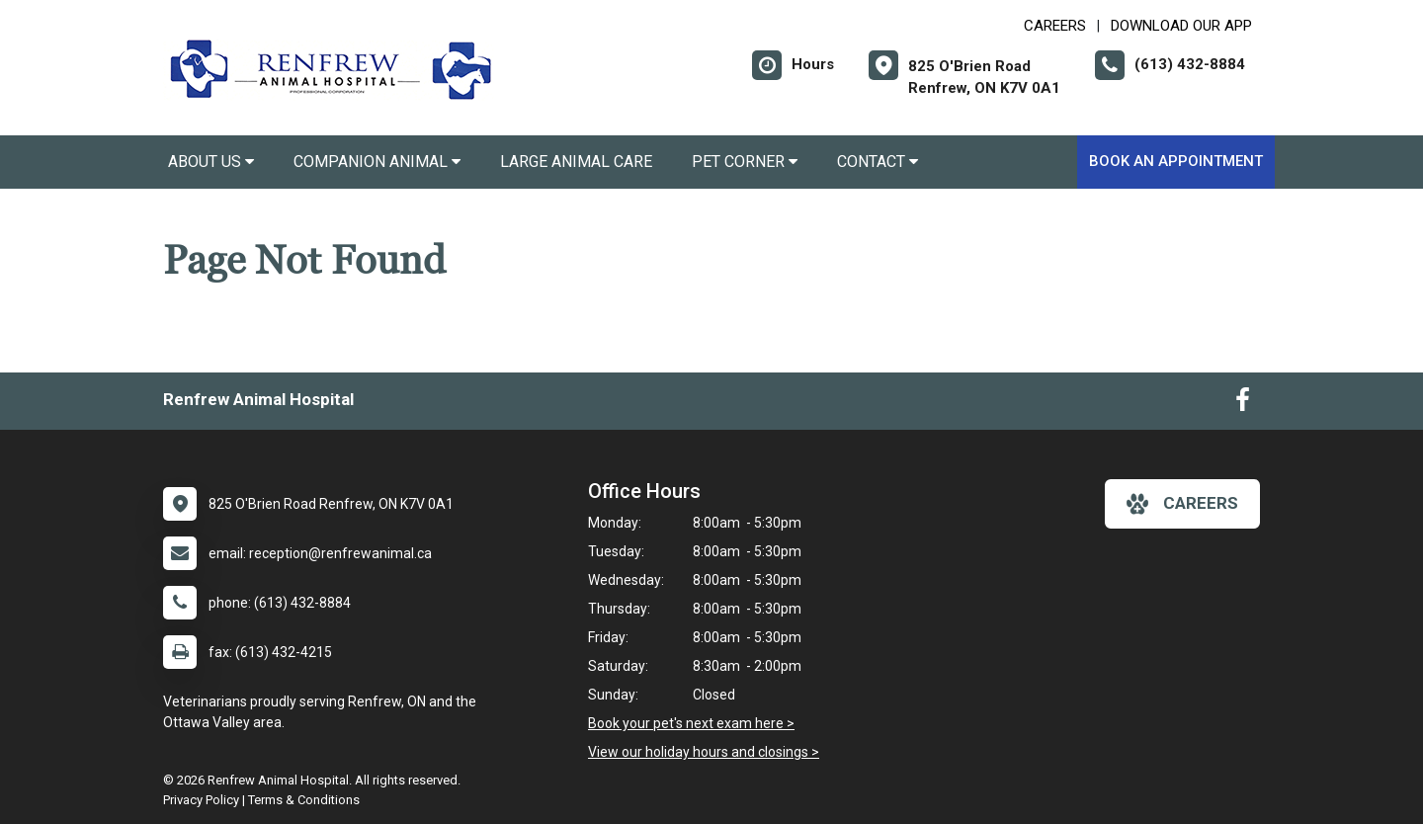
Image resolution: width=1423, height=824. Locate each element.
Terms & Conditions (304, 799)
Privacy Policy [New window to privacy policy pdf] (201, 799)
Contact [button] (877, 161)
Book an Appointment (1176, 161)
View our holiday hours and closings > (703, 752)
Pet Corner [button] (744, 161)
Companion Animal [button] (376, 161)
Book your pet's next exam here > (691, 723)
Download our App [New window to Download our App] (1181, 26)
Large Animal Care (576, 161)
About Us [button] (211, 161)
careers (1182, 504)
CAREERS (1055, 26)
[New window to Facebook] (1242, 404)
